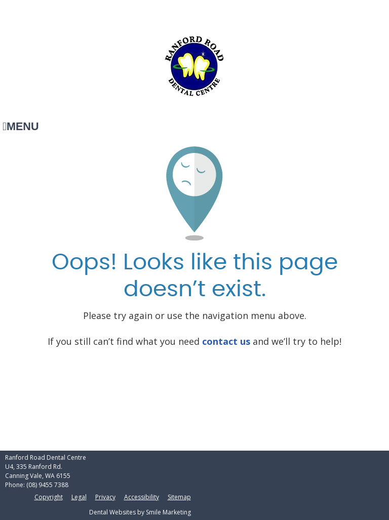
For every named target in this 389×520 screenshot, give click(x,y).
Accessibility (141, 497)
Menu (20, 126)
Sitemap (179, 497)
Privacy (105, 497)
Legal (79, 497)
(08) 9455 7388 (47, 485)
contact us (226, 341)
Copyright (48, 497)
